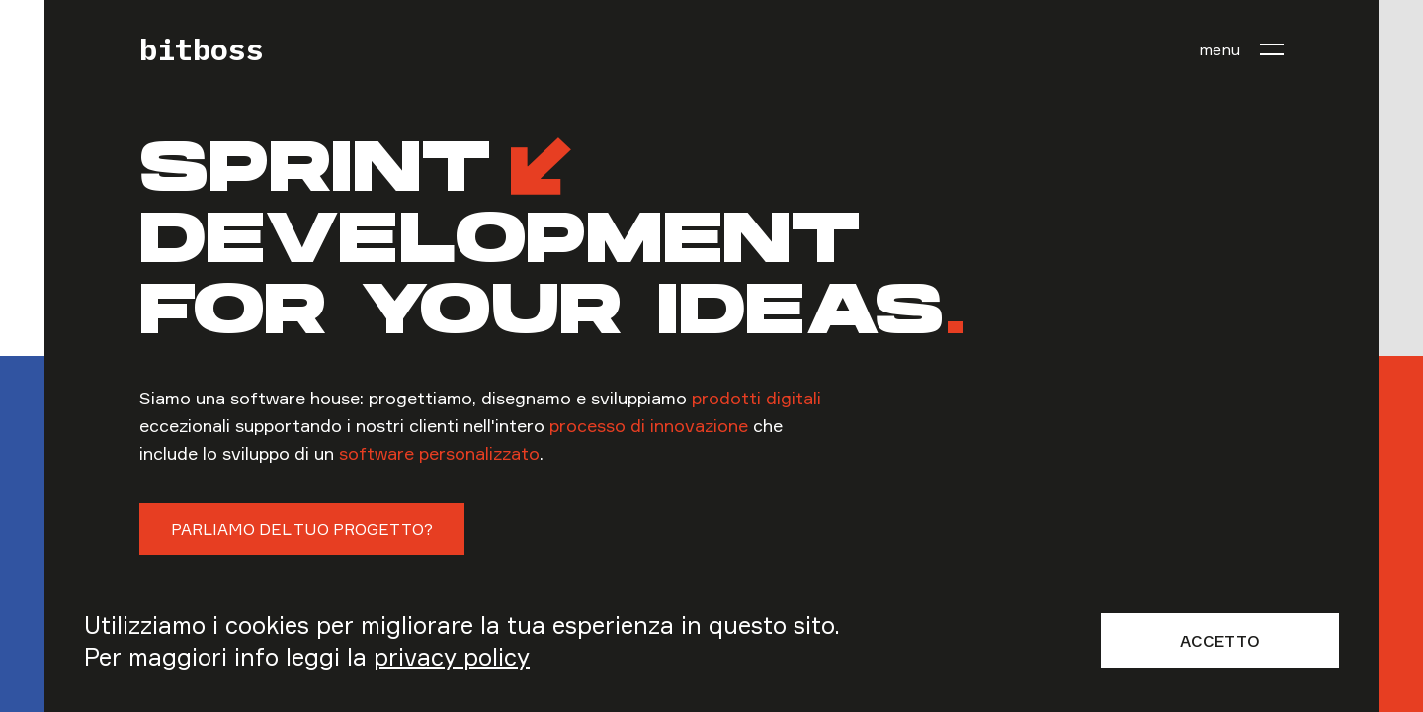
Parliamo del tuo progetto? (302, 529)
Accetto (1220, 641)
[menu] (1241, 49)
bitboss (201, 49)
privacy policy (452, 656)
